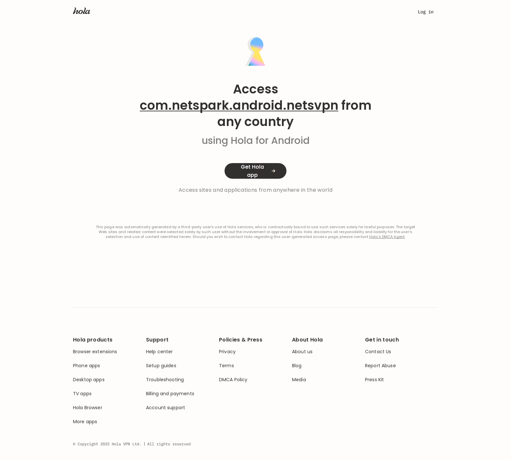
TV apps (82, 394)
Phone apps (86, 366)
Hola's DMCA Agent (387, 236)
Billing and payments (170, 394)
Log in (425, 12)
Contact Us (378, 352)
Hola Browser (87, 408)
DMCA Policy (233, 380)
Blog (297, 366)
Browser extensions (95, 352)
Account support (165, 408)
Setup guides (161, 366)
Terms (226, 366)
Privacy (227, 352)
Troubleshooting (165, 380)
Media (299, 380)
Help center (159, 352)
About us (302, 352)
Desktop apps (89, 380)
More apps (85, 422)
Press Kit (374, 380)
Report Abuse (380, 366)
